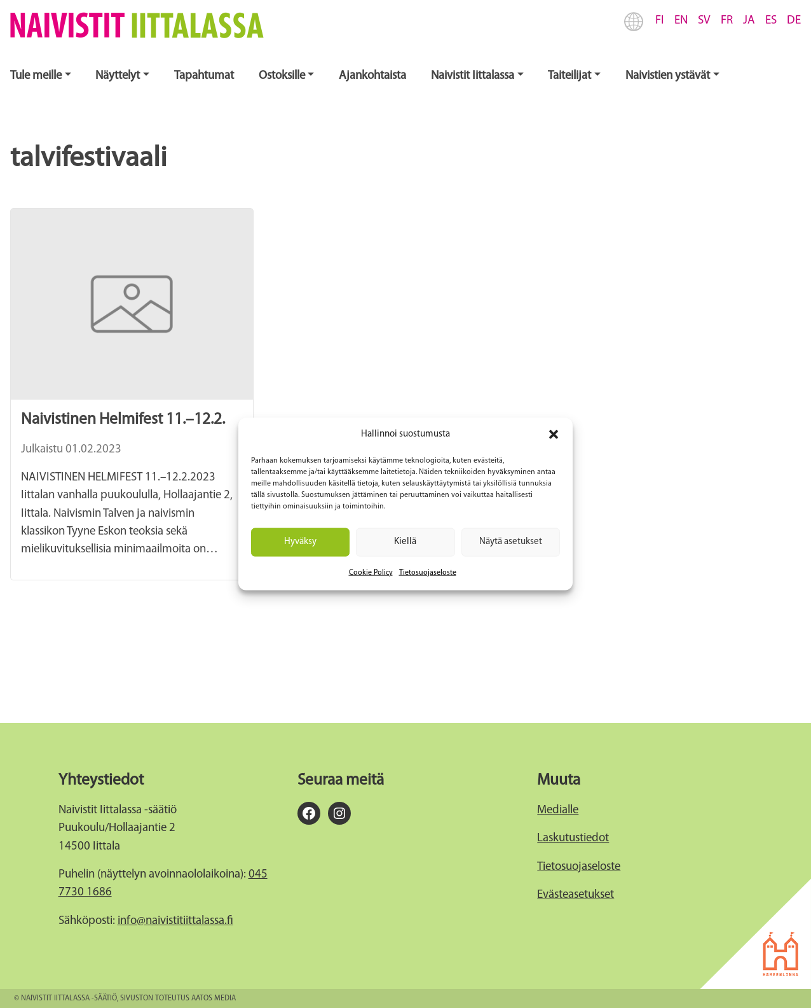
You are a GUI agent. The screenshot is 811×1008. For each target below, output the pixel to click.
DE (794, 21)
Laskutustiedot (573, 838)
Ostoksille (282, 76)
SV (704, 21)
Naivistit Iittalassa (472, 76)
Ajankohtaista (372, 76)
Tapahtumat (204, 76)
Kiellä (405, 542)
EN (681, 21)
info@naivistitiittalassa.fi (175, 921)
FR (727, 21)
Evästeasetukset (575, 895)
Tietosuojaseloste (427, 572)
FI (659, 21)
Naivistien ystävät (667, 76)
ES (771, 21)
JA (749, 21)
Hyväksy (300, 542)
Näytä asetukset (510, 542)
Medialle (557, 810)
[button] (553, 434)
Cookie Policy (371, 572)
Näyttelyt (117, 76)
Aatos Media (213, 998)
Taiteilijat (569, 76)
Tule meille (36, 76)
